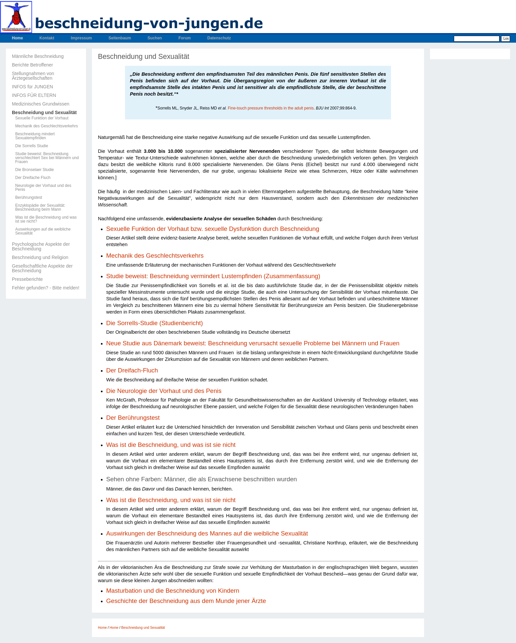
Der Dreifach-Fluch (132, 370)
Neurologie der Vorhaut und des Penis (43, 188)
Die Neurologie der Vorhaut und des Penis (163, 390)
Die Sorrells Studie (31, 146)
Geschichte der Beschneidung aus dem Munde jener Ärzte (186, 600)
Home (17, 38)
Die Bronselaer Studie (34, 170)
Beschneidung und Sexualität (44, 112)
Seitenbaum (119, 38)
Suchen (155, 38)
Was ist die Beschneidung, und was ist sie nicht (171, 444)
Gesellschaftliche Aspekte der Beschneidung (42, 268)
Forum (184, 38)
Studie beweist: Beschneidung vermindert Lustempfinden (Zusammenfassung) (213, 276)
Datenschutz (219, 38)
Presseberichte (27, 279)
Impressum (81, 38)
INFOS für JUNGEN (32, 86)
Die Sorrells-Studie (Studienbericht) (154, 323)
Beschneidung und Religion (40, 257)
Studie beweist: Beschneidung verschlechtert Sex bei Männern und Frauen (47, 158)
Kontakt (46, 38)
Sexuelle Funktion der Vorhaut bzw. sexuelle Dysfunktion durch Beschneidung (212, 228)
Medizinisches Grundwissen (40, 104)
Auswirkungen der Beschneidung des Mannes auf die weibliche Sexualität (207, 533)
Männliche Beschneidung (38, 56)
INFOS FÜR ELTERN (34, 95)
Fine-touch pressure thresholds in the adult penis (271, 108)
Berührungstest (28, 197)
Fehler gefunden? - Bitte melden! (45, 287)
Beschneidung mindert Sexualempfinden (35, 136)
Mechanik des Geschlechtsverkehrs (46, 126)
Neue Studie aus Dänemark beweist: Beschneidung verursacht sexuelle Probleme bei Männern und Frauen (253, 343)
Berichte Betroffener (32, 65)
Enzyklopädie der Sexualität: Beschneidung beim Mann (40, 207)
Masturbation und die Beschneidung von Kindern (173, 590)
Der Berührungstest (133, 417)
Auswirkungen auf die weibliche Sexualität (42, 231)
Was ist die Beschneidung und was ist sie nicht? (46, 219)
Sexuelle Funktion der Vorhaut (41, 118)
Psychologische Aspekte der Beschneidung (41, 246)
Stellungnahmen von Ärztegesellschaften (33, 75)
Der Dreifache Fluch (33, 178)
